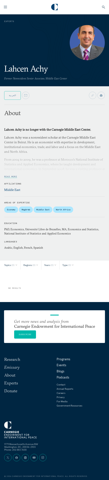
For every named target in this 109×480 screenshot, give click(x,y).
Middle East (12, 190)
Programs (63, 359)
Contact (61, 384)
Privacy (61, 397)
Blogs (60, 371)
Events (61, 365)
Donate (10, 390)
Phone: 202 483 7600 (15, 449)
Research (12, 359)
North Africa (63, 209)
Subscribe (25, 334)
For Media (62, 401)
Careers (61, 393)
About (9, 375)
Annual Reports (65, 388)
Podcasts (63, 377)
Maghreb (26, 209)
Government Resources (69, 405)
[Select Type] (68, 265)
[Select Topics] (11, 265)
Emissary (12, 367)
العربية (12, 95)
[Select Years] (50, 265)
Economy (11, 209)
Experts (11, 383)
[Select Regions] (31, 265)
